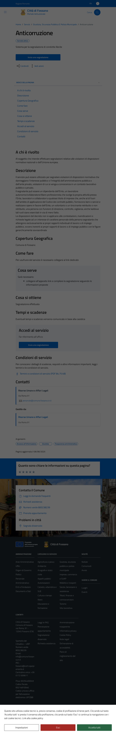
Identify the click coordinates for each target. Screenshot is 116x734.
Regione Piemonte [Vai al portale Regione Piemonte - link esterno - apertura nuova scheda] (23, 3)
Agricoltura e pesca (46, 561)
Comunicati (86, 566)
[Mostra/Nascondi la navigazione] (5, 12)
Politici (18, 574)
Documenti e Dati (23, 591)
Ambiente (42, 566)
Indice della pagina (58, 82)
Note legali (64, 639)
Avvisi (84, 570)
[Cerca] (97, 12)
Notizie (85, 561)
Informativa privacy (68, 630)
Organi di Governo (23, 570)
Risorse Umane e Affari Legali (33, 417)
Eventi (84, 592)
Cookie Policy (65, 635)
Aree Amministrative (25, 561)
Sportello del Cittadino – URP (23, 642)
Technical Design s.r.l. (33, 726)
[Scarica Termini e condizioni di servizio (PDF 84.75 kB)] (41, 374)
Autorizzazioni (44, 582)
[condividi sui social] (22, 66)
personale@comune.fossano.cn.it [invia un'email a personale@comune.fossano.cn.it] (34, 400)
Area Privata (21, 710)
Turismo (63, 603)
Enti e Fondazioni (23, 587)
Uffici (18, 566)
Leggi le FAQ (43, 622)
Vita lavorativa (66, 608)
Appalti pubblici (44, 578)
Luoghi (84, 587)
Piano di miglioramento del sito (67, 656)
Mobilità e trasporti (68, 582)
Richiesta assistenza (46, 643)
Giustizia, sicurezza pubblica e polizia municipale (68, 566)
